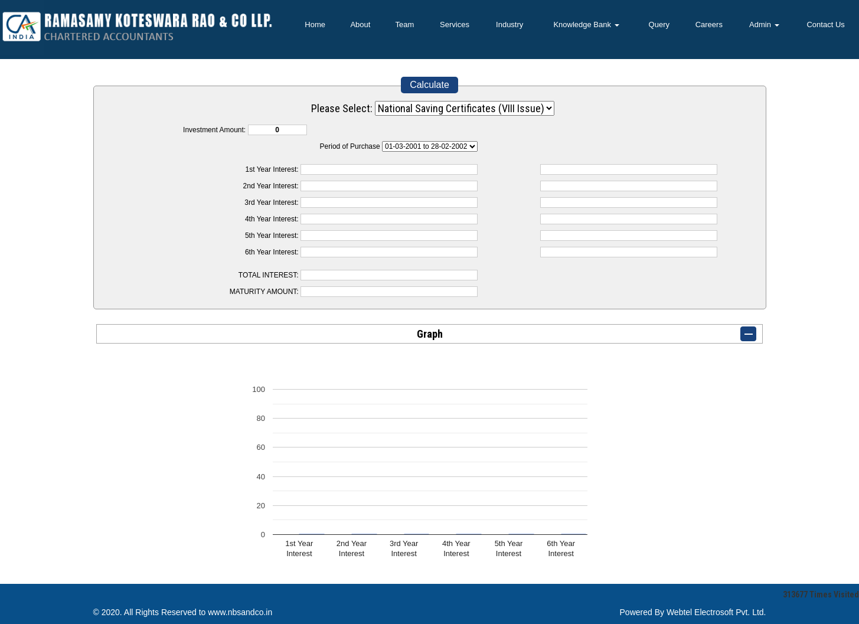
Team (405, 24)
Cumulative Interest (430, 146)
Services (454, 24)
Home (315, 24)
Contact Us (825, 24)
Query (659, 24)
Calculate (429, 85)
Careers (709, 24)
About (360, 24)
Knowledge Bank (586, 24)
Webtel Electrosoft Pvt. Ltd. (716, 612)
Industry (509, 24)
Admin (764, 24)
